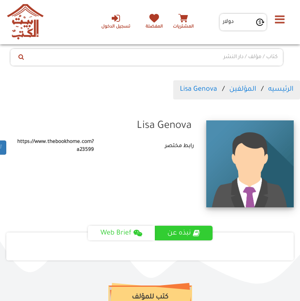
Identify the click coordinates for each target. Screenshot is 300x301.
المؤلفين (242, 89)
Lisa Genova (198, 89)
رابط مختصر (179, 146)
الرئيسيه (280, 89)
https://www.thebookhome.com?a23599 (55, 146)
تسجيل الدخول (115, 21)
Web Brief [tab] (121, 233)
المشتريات (183, 27)
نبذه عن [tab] (183, 233)
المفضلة (154, 27)
